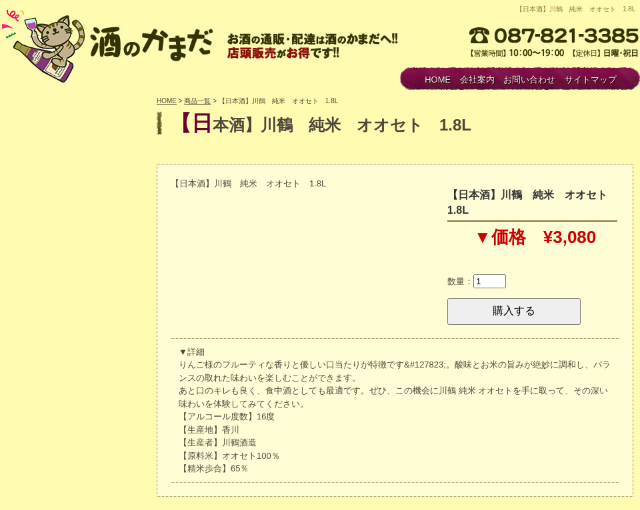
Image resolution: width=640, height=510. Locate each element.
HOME (438, 80)
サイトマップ (591, 80)
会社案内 (477, 80)
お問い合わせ (529, 80)
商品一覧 (197, 101)
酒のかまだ (110, 44)
